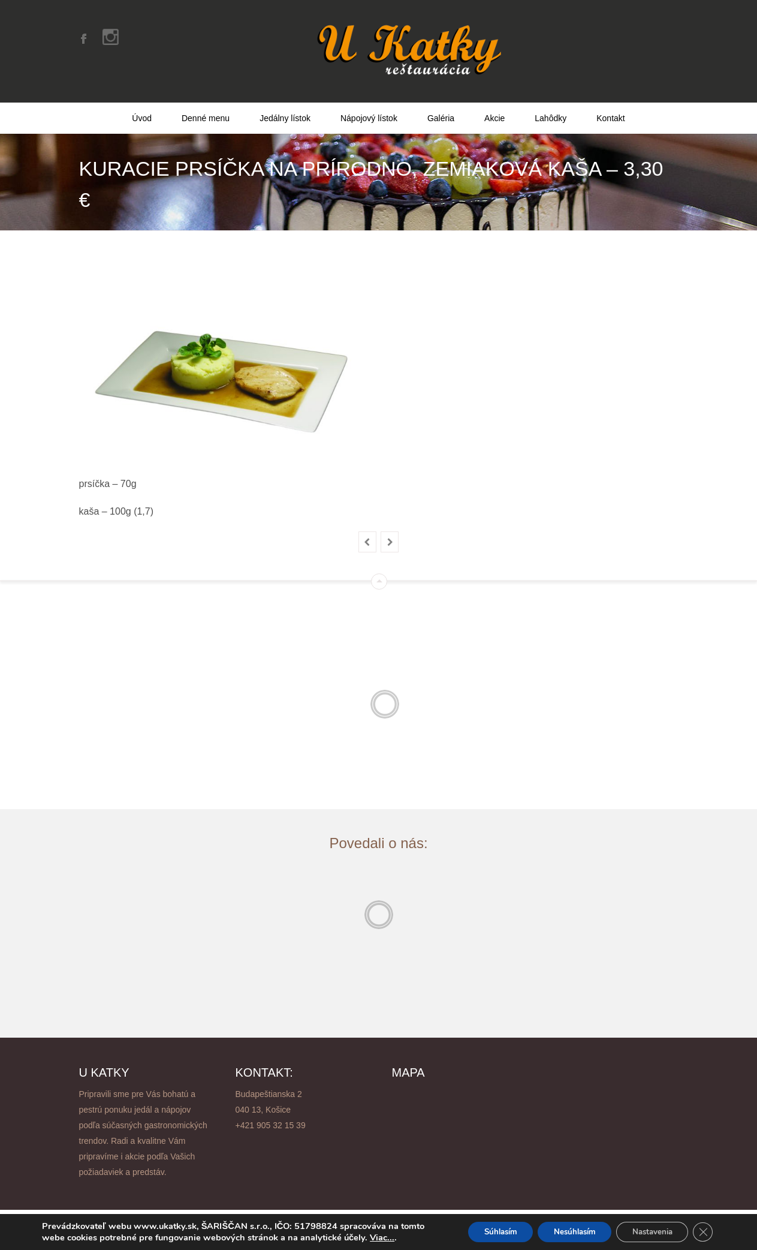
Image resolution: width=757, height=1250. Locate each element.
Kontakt (610, 104)
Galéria (440, 104)
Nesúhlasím (561, 1227)
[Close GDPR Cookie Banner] (702, 1227)
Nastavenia (646, 1227)
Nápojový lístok (368, 104)
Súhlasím (481, 1227)
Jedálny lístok (285, 104)
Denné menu (206, 104)
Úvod (142, 104)
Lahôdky (550, 104)
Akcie (494, 104)
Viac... (54, 1238)
